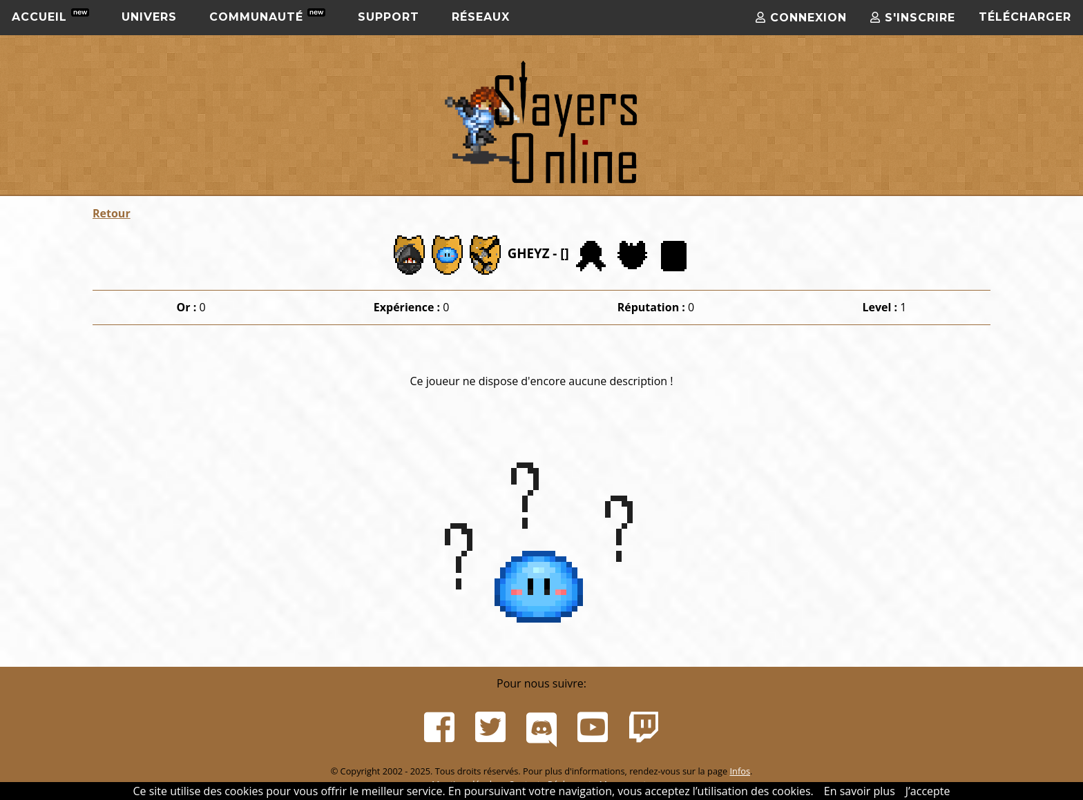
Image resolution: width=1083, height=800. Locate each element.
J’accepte (927, 791)
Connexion (801, 17)
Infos (739, 771)
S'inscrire (912, 17)
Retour (112, 213)
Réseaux (481, 16)
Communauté (267, 15)
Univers (149, 16)
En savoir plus (859, 791)
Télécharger (1025, 16)
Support (388, 16)
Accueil (50, 15)
